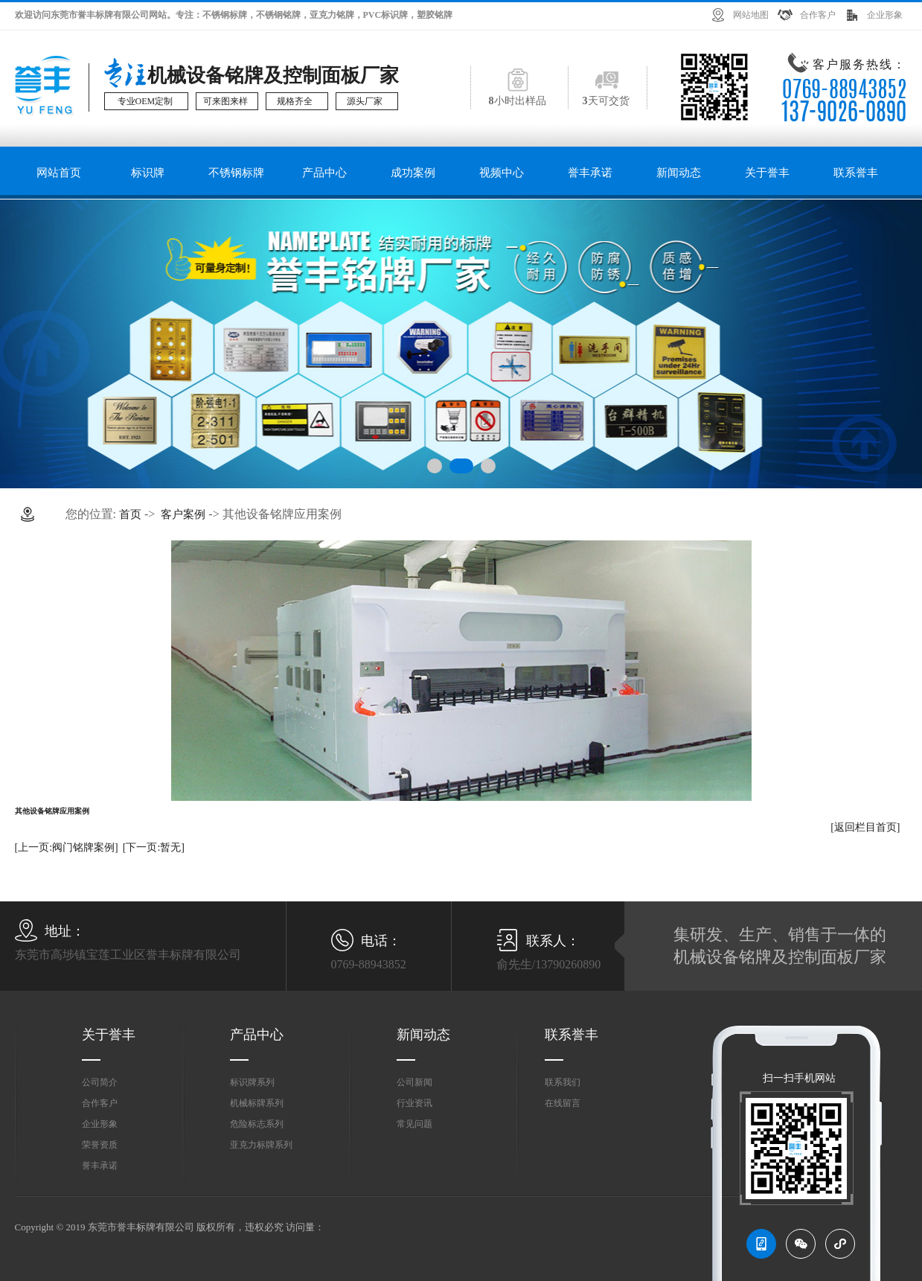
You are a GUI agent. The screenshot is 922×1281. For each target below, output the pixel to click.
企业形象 (885, 15)
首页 (130, 514)
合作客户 (818, 15)
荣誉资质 (100, 1145)
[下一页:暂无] (154, 847)
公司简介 (100, 1082)
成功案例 (413, 173)
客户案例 (183, 514)
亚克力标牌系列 (261, 1145)
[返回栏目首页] (865, 827)
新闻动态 (678, 173)
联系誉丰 (855, 173)
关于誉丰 (767, 173)
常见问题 (414, 1124)
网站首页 (58, 173)
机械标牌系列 (257, 1103)
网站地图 (751, 15)
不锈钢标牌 (236, 173)
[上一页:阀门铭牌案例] (66, 847)
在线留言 (562, 1103)
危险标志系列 (257, 1124)
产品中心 (324, 173)
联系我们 (562, 1082)
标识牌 (147, 173)
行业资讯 (414, 1103)
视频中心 (501, 173)
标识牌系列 (252, 1082)
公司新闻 (414, 1082)
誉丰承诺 (590, 173)
